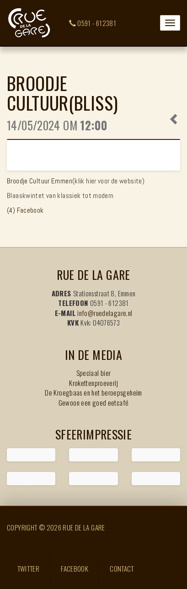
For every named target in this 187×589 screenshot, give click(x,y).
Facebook (74, 568)
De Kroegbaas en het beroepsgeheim (93, 392)
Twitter (28, 568)
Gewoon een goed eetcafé (94, 402)
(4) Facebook (25, 210)
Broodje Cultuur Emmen (39, 181)
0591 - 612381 (93, 23)
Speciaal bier (93, 373)
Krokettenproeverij (93, 383)
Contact (122, 568)
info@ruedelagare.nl (104, 313)
